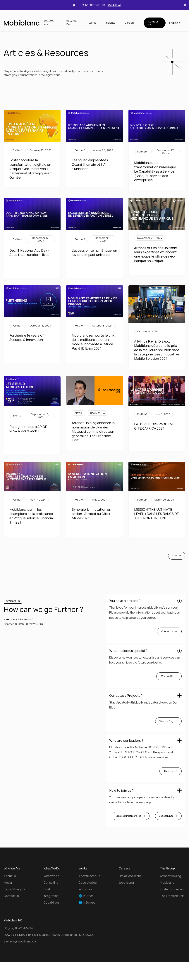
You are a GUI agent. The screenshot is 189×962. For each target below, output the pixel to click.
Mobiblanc (167, 883)
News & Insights (14, 889)
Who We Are (49, 23)
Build (47, 889)
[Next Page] (176, 556)
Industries (85, 889)
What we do (51, 876)
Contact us (153, 23)
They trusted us (89, 876)
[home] (21, 23)
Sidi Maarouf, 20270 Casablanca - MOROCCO (49, 935)
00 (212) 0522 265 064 (29, 624)
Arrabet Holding (170, 876)
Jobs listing (126, 883)
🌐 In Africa (86, 896)
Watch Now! (114, 5)
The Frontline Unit (172, 896)
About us (10, 876)
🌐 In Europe (87, 902)
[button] (175, 23)
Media (8, 883)
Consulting (51, 883)
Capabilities (52, 902)
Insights (110, 22)
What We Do (71, 23)
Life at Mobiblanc (130, 876)
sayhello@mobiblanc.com (21, 941)
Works (92, 22)
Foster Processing (172, 889)
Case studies (88, 883)
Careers (130, 22)
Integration (51, 896)
